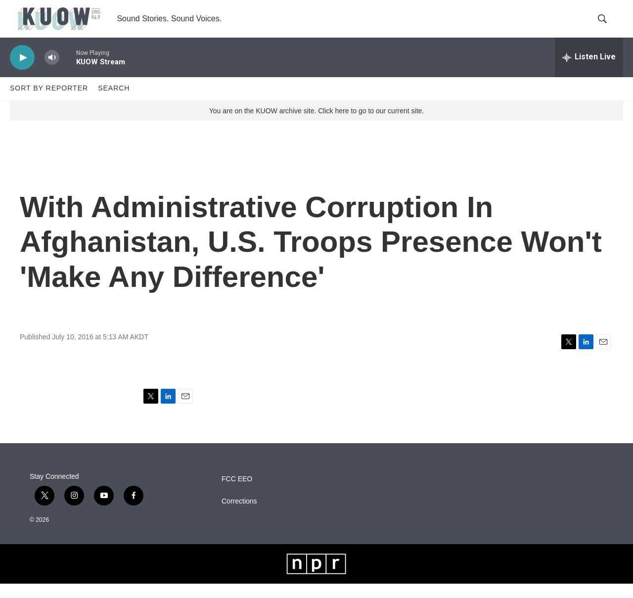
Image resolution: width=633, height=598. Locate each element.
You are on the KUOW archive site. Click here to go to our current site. (316, 125)
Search (114, 103)
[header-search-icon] (607, 26)
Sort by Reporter (49, 103)
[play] (22, 72)
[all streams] (589, 72)
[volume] (52, 72)
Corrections (239, 515)
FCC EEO (237, 493)
